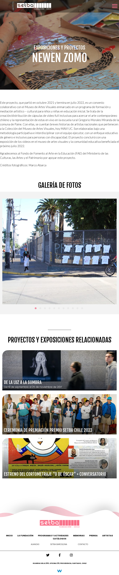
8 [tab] (68, 308)
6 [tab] (59, 308)
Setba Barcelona (58, 544)
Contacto (83, 544)
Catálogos (59, 538)
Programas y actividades (53, 535)
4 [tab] (50, 308)
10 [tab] (78, 308)
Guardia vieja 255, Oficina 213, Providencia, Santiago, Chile (59, 563)
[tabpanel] (59, 251)
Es (112, 18)
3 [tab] (45, 308)
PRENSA (93, 535)
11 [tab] (82, 308)
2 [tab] (40, 308)
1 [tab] (36, 308)
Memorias (79, 535)
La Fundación (25, 535)
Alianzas (35, 544)
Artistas (107, 535)
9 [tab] (73, 308)
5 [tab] (54, 308)
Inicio (9, 535)
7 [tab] (64, 308)
